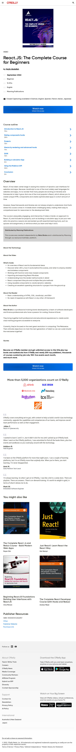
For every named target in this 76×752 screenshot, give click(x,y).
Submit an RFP (7, 681)
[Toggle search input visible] (73, 2)
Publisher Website (10, 624)
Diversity (5, 685)
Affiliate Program (8, 678)
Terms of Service (7, 747)
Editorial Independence (33, 747)
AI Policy (5, 708)
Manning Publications (15, 91)
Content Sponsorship (10, 688)
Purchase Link (8, 627)
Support (6, 694)
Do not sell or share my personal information (17, 738)
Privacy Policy (7, 705)
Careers (5, 665)
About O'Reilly (8, 657)
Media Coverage (8, 672)
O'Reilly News (7, 668)
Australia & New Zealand (11, 719)
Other (5, 621)
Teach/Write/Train (9, 662)
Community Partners (10, 675)
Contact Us (6, 699)
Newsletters (6, 702)
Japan (4, 723)
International (8, 715)
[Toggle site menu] (2, 2)
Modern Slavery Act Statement (52, 747)
